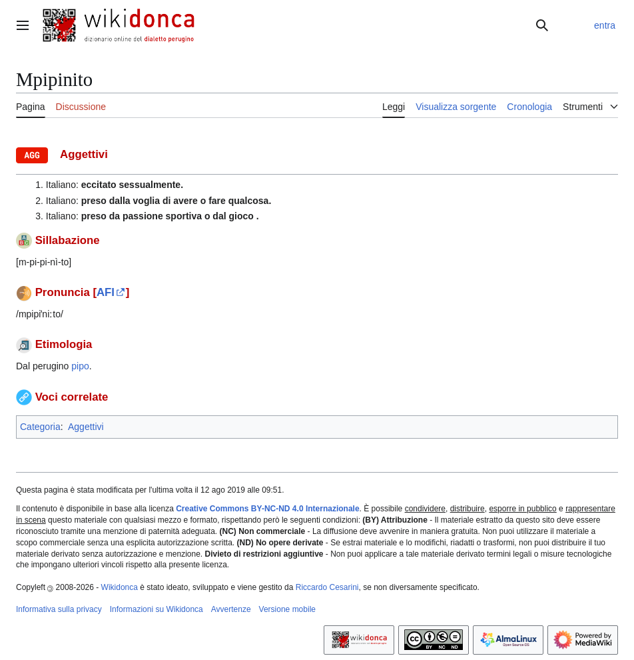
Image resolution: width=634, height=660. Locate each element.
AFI (106, 292)
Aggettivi (86, 426)
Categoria (40, 426)
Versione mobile (287, 609)
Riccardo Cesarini (327, 587)
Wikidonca (119, 587)
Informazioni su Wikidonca (156, 609)
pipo (80, 366)
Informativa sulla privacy (59, 609)
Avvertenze (231, 609)
